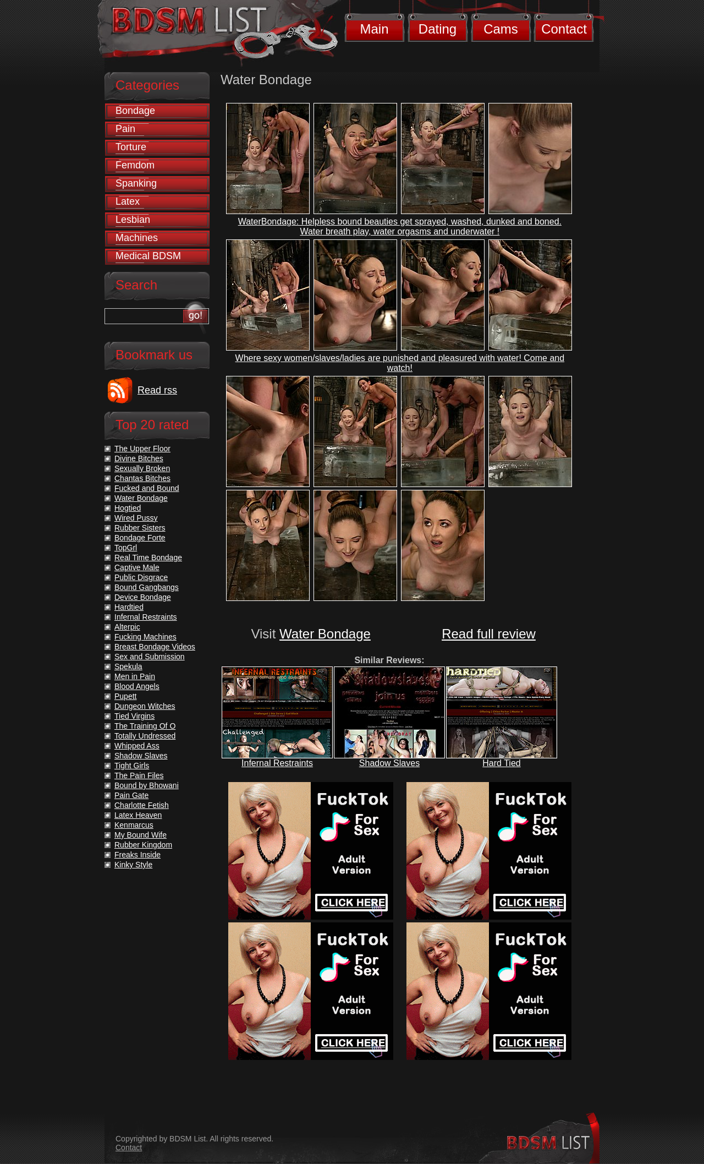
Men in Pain (134, 676)
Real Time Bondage (148, 557)
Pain (125, 128)
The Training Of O (144, 726)
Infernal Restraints (277, 763)
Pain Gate (131, 795)
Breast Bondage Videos (154, 646)
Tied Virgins (134, 716)
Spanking (136, 183)
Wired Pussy (136, 517)
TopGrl (125, 547)
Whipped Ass (137, 745)
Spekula (128, 666)
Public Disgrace (141, 577)
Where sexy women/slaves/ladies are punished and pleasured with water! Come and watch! (400, 363)
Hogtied (127, 508)
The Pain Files (138, 775)
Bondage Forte (140, 537)
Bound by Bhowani (146, 785)
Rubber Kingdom (143, 844)
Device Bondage (142, 597)
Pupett (125, 696)
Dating (438, 28)
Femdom (135, 165)
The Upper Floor (142, 448)
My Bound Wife (140, 834)
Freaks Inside (137, 854)
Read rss (157, 390)
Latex (128, 201)
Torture (131, 146)
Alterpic (127, 626)
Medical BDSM (148, 255)
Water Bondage (325, 633)
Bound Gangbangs (146, 587)
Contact (564, 28)
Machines (137, 237)
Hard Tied (501, 763)
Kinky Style (133, 864)
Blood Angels (137, 686)
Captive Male (137, 567)
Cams (500, 28)
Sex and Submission (149, 656)
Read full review (489, 633)
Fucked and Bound (146, 488)
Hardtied (129, 607)
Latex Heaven (138, 815)
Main (374, 28)
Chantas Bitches (142, 478)
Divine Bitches (138, 458)
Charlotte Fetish (141, 805)
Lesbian (133, 219)
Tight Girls (131, 765)
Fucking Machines (145, 636)
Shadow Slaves (389, 763)
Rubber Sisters (140, 527)
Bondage (135, 110)
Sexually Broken (142, 468)
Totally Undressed (144, 735)
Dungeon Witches (144, 706)
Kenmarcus (133, 825)
